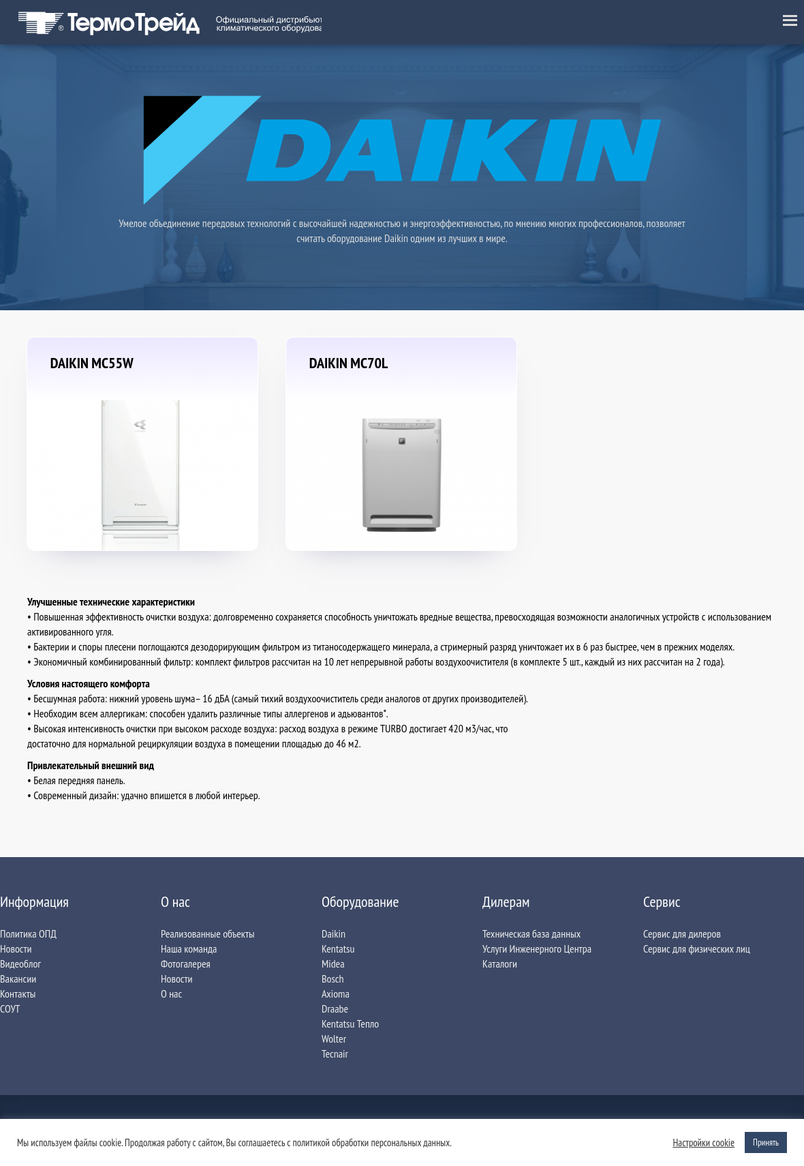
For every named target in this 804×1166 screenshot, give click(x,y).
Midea (333, 963)
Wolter (334, 1038)
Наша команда (189, 948)
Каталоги (499, 963)
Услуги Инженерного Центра (536, 948)
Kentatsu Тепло (350, 1023)
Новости (16, 948)
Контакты (17, 993)
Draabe (335, 1008)
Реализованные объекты (208, 933)
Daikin (333, 933)
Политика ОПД (28, 933)
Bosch (333, 978)
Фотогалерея (186, 963)
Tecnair (335, 1053)
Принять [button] (766, 1142)
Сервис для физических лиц (696, 948)
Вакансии (18, 978)
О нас (171, 993)
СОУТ (10, 1008)
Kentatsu (338, 948)
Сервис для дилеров (682, 933)
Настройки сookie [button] (703, 1143)
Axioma (336, 993)
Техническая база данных (531, 933)
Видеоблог (20, 963)
